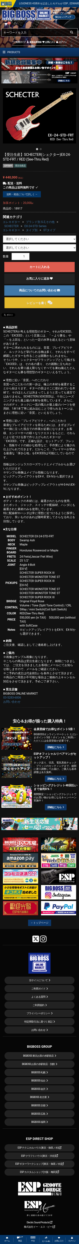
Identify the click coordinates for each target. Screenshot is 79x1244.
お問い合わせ (12, 701)
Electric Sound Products (39, 1222)
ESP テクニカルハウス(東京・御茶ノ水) (40, 1147)
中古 (33, 1239)
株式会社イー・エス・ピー (39, 1226)
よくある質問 (38, 996)
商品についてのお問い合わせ (39, 290)
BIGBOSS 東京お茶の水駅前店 (38, 1055)
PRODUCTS (11, 52)
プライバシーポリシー (38, 1013)
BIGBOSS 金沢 (38, 1088)
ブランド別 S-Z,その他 (40, 222)
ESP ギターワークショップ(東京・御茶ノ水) (39, 1163)
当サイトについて (38, 980)
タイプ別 (31, 230)
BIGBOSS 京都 (38, 1105)
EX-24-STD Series (35, 226)
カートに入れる (40, 267)
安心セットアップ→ (64, 17)
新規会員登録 (33, 42)
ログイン (61, 42)
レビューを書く (39, 302)
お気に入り (48, 42)
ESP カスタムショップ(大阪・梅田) (39, 1172)
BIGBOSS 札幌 (38, 1072)
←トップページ (39, 922)
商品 (20, 1239)
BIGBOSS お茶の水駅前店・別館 (38, 1064)
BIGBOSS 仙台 (38, 1080)
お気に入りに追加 (39, 278)
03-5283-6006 (12, 697)
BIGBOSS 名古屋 (38, 1097)
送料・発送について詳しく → (21, 194)
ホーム (7, 1239)
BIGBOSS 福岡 (38, 1121)
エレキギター (11, 222)
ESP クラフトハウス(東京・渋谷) (39, 1155)
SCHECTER (11, 226)
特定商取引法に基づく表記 (38, 1021)
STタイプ (49, 230)
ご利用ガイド (19, 42)
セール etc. (46, 1239)
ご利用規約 (38, 1005)
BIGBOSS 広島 (38, 1113)
